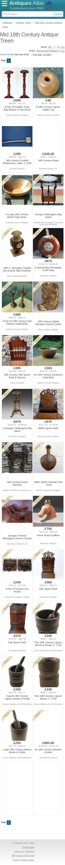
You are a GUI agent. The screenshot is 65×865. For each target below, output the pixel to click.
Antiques (26, 3)
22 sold (46, 54)
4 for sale (37, 54)
